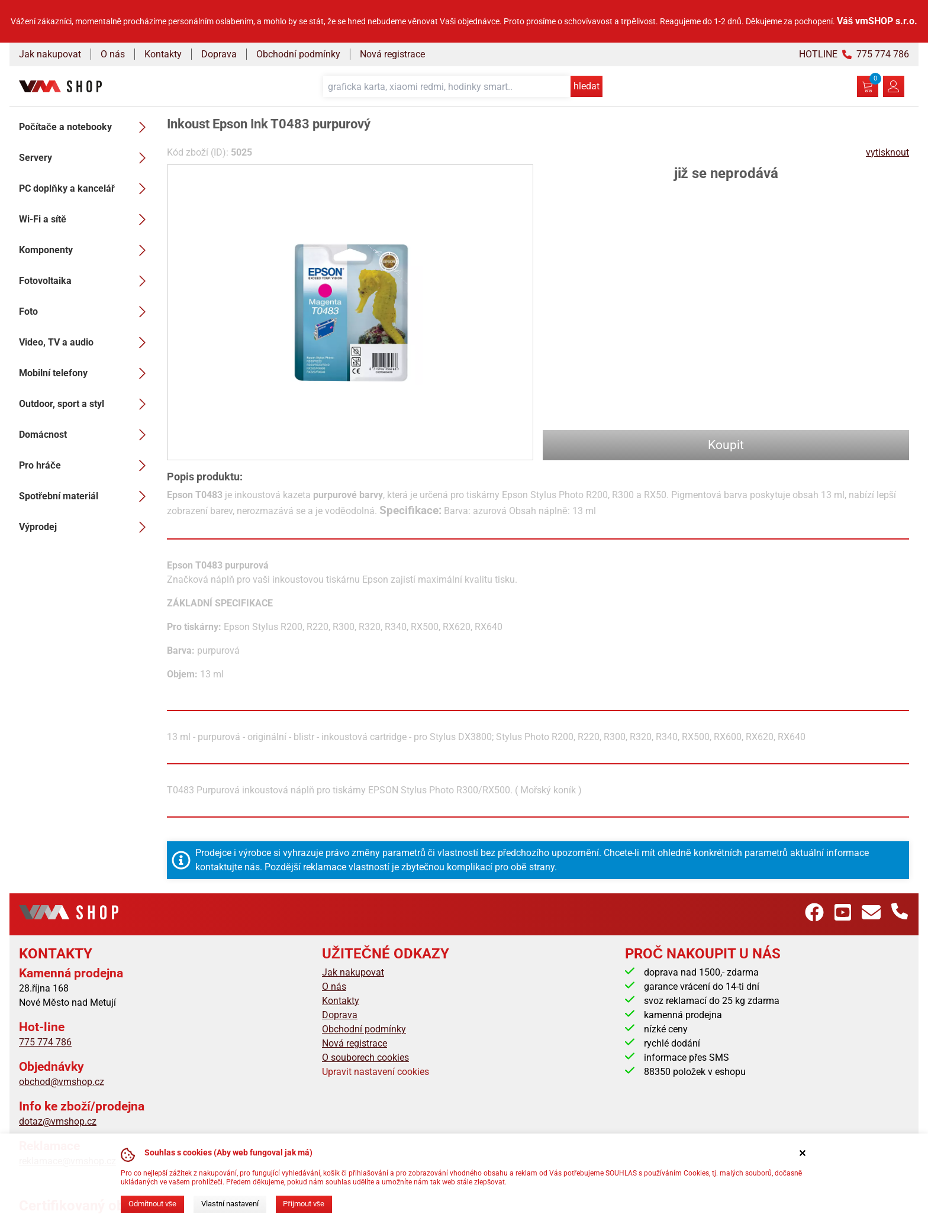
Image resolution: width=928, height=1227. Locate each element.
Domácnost (86, 434)
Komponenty (86, 250)
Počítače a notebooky (86, 127)
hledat (586, 86)
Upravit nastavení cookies (375, 1071)
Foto (86, 311)
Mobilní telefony (86, 373)
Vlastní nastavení (230, 1203)
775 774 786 (45, 1042)
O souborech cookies (365, 1057)
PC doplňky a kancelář (86, 188)
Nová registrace (392, 54)
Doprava (219, 54)
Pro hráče (86, 465)
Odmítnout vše (152, 1203)
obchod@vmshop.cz (61, 1081)
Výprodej (86, 527)
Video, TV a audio (86, 342)
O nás (113, 54)
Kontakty (163, 54)
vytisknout (887, 152)
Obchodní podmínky (298, 54)
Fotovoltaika (86, 281)
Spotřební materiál (86, 496)
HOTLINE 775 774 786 (854, 54)
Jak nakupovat (50, 54)
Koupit (726, 445)
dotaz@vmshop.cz (57, 1121)
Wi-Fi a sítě (86, 219)
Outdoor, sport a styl (86, 404)
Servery (86, 158)
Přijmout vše (303, 1203)
